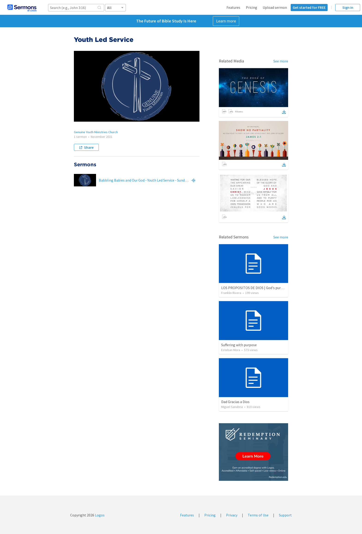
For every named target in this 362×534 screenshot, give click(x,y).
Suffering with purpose (239, 345)
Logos (99, 515)
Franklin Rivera (231, 293)
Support (285, 515)
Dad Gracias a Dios (235, 401)
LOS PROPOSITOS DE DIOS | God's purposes (255, 287)
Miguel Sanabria (232, 407)
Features (233, 7)
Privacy (231, 515)
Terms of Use (258, 515)
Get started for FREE (309, 7)
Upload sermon (275, 7)
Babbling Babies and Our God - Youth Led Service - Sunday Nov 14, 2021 (153, 180)
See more (280, 61)
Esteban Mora (230, 350)
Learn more (226, 21)
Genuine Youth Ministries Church (96, 132)
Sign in (347, 7)
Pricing (251, 7)
